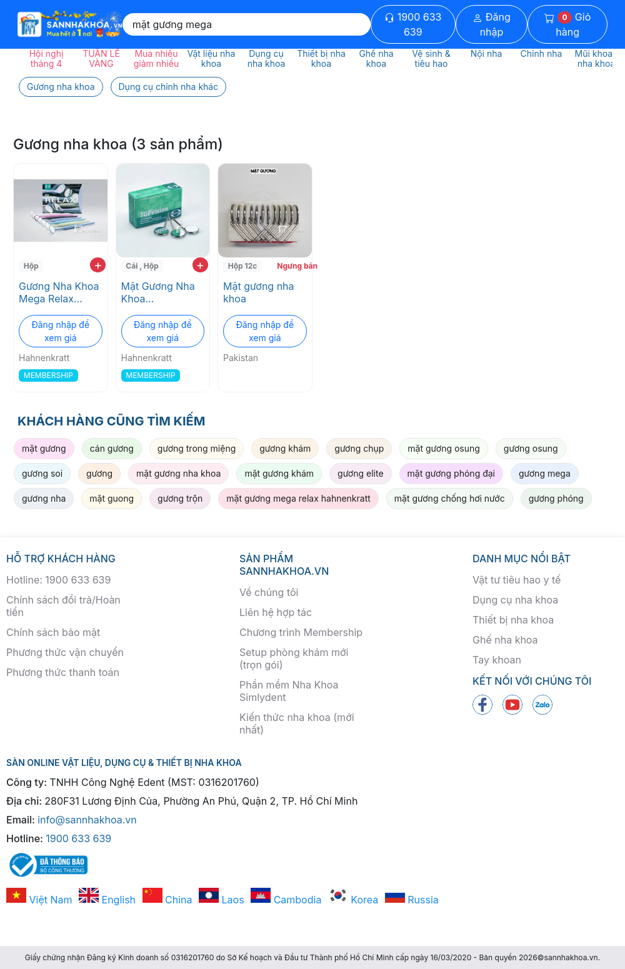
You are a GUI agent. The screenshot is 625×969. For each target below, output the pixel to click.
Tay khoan (496, 659)
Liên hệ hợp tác (275, 612)
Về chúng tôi (268, 592)
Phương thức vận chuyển (65, 652)
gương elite (360, 473)
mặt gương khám (279, 473)
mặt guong (111, 498)
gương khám (285, 448)
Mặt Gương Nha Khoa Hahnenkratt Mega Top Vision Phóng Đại (160, 292)
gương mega (545, 473)
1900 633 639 (412, 24)
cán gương (112, 448)
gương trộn (180, 498)
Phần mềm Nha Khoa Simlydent (288, 690)
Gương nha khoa (61, 86)
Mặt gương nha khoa (258, 292)
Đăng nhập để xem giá (60, 331)
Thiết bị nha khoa (513, 620)
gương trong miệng (197, 448)
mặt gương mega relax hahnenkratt (298, 498)
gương (99, 473)
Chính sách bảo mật (53, 632)
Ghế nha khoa (505, 640)
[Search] (246, 24)
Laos (221, 899)
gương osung (531, 448)
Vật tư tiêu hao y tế (516, 580)
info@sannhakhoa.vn (87, 819)
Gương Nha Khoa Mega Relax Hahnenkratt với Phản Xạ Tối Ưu (59, 292)
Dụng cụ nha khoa (515, 600)
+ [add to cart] (98, 264)
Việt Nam (39, 899)
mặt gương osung (444, 448)
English (107, 899)
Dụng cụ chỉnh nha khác (169, 86)
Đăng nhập (491, 24)
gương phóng (556, 498)
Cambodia (286, 899)
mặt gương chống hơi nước (449, 498)
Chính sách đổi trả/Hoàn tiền (63, 606)
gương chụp (359, 448)
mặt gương (44, 448)
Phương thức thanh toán (62, 672)
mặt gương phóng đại (451, 473)
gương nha (44, 498)
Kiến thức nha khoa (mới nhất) (296, 723)
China (167, 899)
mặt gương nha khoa (178, 473)
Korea (353, 899)
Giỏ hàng (567, 24)
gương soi (42, 473)
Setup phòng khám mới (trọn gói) (293, 658)
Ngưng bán (293, 266)
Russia (412, 899)
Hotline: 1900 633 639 (58, 580)
